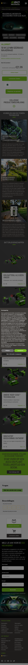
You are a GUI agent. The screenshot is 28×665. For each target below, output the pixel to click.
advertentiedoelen (5, 330)
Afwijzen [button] (7, 350)
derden (9, 323)
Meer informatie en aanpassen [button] (14, 354)
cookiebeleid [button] (22, 320)
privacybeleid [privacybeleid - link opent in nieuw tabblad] (20, 314)
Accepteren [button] (20, 350)
